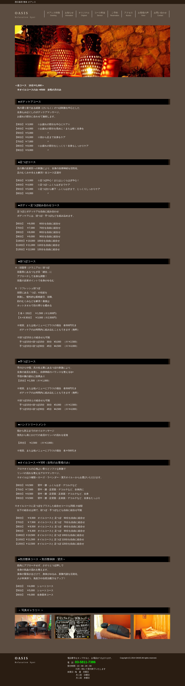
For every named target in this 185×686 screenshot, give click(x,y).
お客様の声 (143, 13)
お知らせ (69, 13)
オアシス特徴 (53, 13)
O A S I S (25, 14)
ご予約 (114, 13)
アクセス (128, 13)
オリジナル (84, 13)
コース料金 (99, 13)
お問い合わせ (160, 13)
